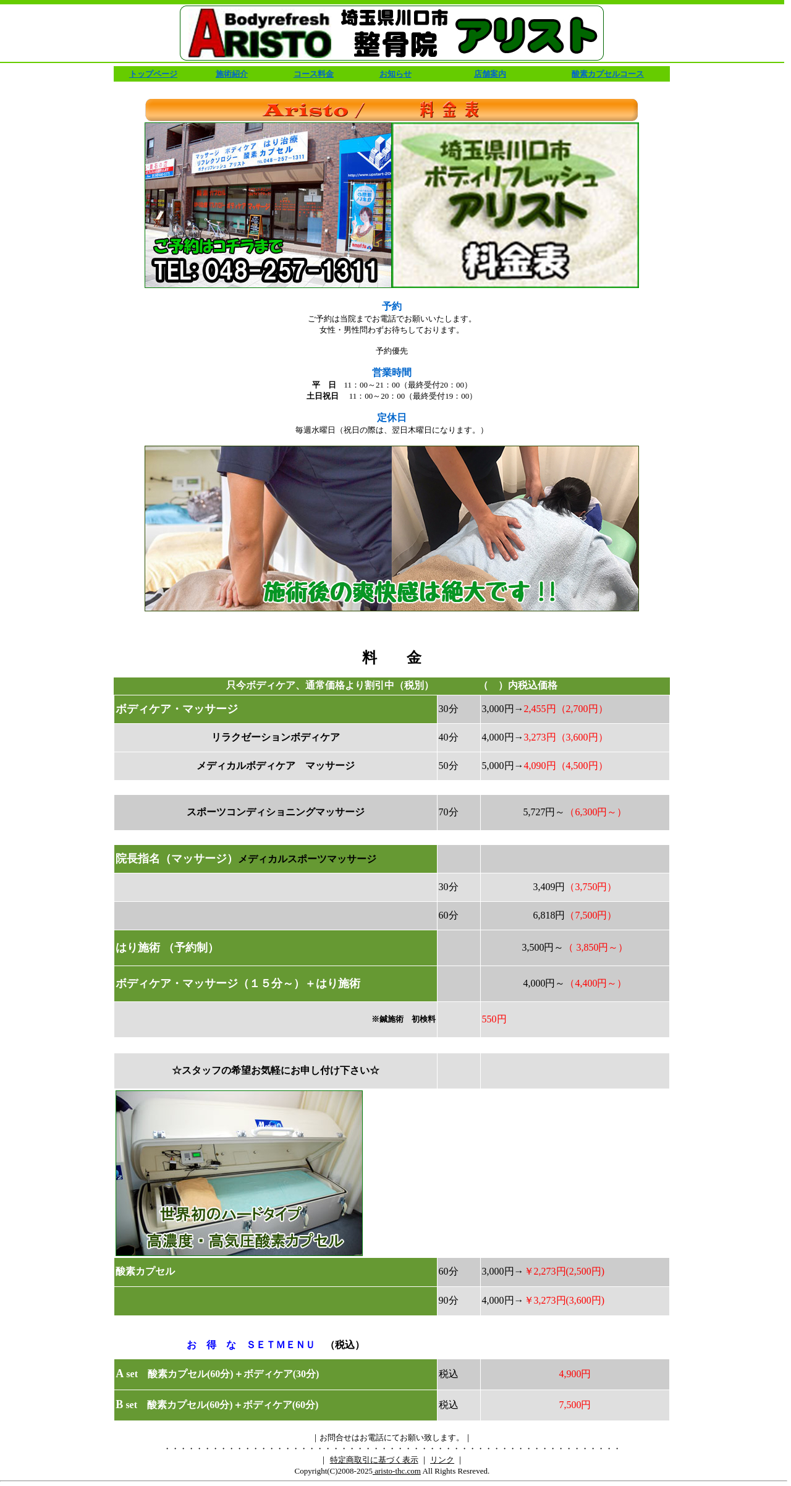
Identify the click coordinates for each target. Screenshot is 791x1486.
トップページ (153, 74)
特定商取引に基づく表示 (374, 1459)
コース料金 (314, 74)
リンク (442, 1459)
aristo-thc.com (397, 1470)
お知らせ (395, 74)
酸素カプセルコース (608, 74)
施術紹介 (232, 74)
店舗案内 (490, 74)
